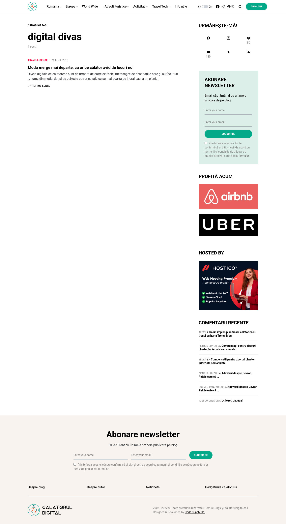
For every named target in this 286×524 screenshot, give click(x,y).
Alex (202, 332)
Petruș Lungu (208, 346)
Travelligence (38, 60)
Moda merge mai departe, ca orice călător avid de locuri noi (80, 67)
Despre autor (96, 487)
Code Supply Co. (195, 512)
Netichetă (153, 487)
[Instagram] (223, 6)
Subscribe (228, 134)
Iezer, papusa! (234, 400)
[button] (205, 6)
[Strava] (228, 54)
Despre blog (36, 487)
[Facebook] (217, 6)
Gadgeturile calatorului (221, 487)
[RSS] (249, 54)
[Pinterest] (230, 6)
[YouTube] (208, 54)
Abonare (256, 6)
